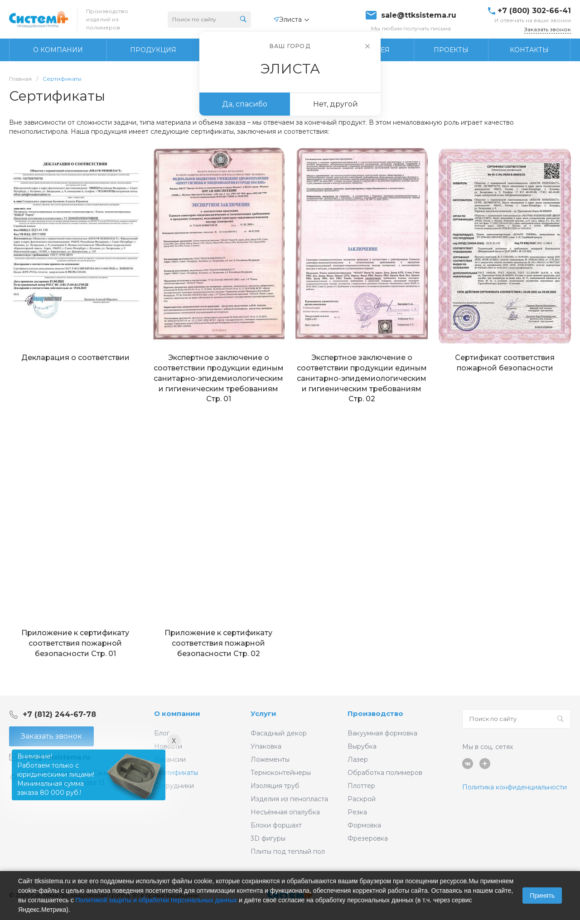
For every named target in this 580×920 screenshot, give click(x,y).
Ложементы (270, 759)
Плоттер (361, 786)
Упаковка (266, 746)
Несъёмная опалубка (285, 812)
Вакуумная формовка (382, 733)
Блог (161, 733)
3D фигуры (268, 838)
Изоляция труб (275, 786)
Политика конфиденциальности (514, 787)
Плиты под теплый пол (288, 851)
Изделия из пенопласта (289, 799)
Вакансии (170, 759)
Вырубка (362, 746)
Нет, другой (335, 104)
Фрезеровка (368, 838)
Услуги (263, 713)
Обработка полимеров (385, 773)
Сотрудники (174, 786)
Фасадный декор (279, 733)
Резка (357, 812)
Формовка (364, 825)
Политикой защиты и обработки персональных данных (156, 900)
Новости (168, 746)
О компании (177, 713)
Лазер (358, 759)
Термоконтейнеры (281, 773)
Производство (375, 713)
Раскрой (362, 799)
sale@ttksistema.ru (418, 15)
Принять (542, 895)
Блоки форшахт (276, 825)
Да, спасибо (244, 104)
